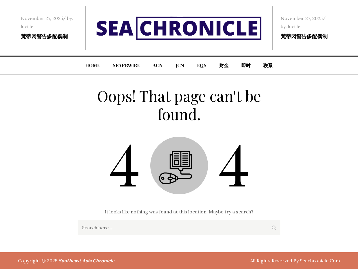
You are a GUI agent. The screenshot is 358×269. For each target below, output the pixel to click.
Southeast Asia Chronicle (86, 260)
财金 (224, 65)
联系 (268, 65)
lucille (27, 26)
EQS (202, 65)
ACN (158, 65)
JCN (180, 65)
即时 (246, 65)
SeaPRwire (126, 65)
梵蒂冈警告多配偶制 (44, 36)
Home (92, 65)
